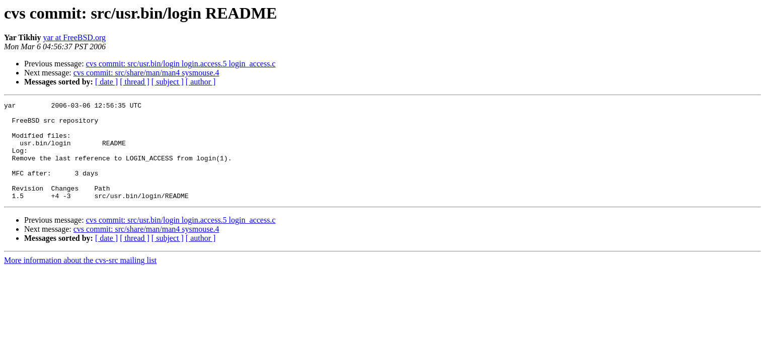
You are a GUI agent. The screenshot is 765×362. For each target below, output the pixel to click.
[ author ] (201, 81)
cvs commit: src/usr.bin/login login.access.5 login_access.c (181, 63)
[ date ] (106, 81)
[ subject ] (167, 81)
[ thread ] (134, 81)
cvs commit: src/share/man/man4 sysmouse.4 (146, 72)
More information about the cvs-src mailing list (80, 280)
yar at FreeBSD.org (74, 37)
